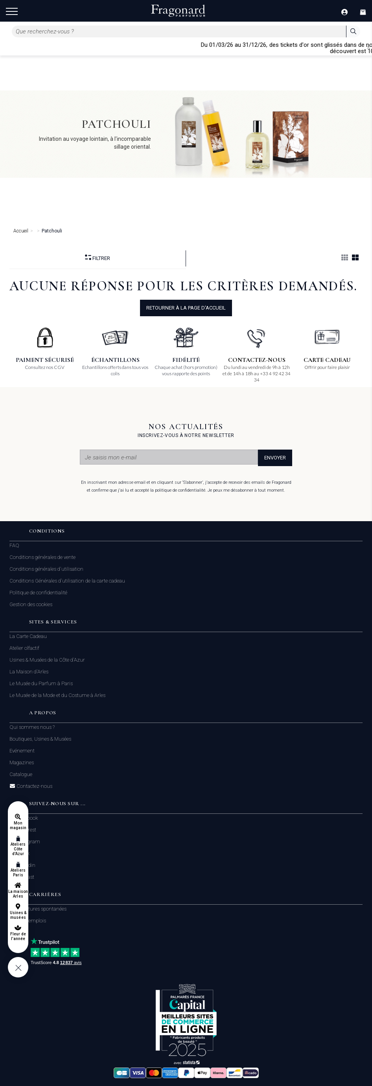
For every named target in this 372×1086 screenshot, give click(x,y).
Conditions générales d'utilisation (46, 569)
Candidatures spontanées (37, 909)
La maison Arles (18, 893)
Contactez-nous (33, 786)
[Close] (368, 47)
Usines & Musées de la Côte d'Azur (47, 660)
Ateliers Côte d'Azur (18, 849)
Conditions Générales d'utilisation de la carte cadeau (67, 581)
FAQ (14, 545)
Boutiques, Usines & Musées (40, 739)
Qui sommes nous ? (32, 727)
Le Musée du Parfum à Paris (41, 683)
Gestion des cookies (30, 604)
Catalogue (20, 774)
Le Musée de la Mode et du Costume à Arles (57, 695)
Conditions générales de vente (42, 557)
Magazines (21, 762)
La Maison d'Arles (28, 672)
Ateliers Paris (18, 872)
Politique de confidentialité (38, 593)
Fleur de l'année (18, 936)
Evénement (22, 751)
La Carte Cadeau (28, 636)
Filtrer (97, 257)
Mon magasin (18, 825)
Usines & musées (18, 915)
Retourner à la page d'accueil (186, 308)
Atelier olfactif (24, 648)
